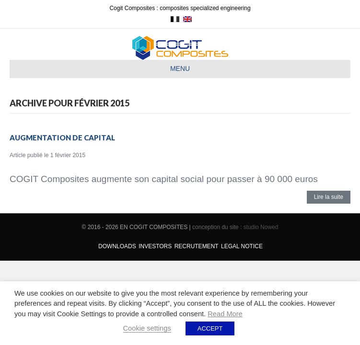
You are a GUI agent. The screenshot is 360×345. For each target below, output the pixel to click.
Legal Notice (242, 246)
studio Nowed (261, 227)
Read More (225, 314)
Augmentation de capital (62, 137)
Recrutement (196, 246)
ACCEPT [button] (210, 328)
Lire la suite (328, 197)
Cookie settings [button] (147, 328)
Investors (155, 246)
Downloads (117, 246)
